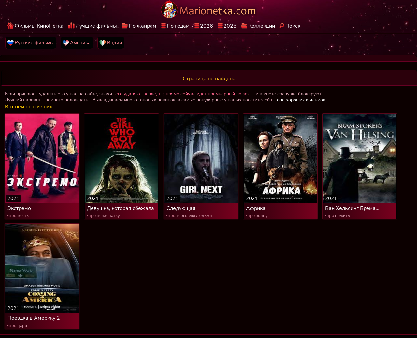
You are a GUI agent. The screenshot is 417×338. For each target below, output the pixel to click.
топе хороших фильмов (300, 100)
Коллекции (261, 26)
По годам (178, 26)
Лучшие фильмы (96, 26)
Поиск (292, 26)
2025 (230, 26)
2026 (206, 26)
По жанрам (142, 26)
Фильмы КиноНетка (39, 26)
